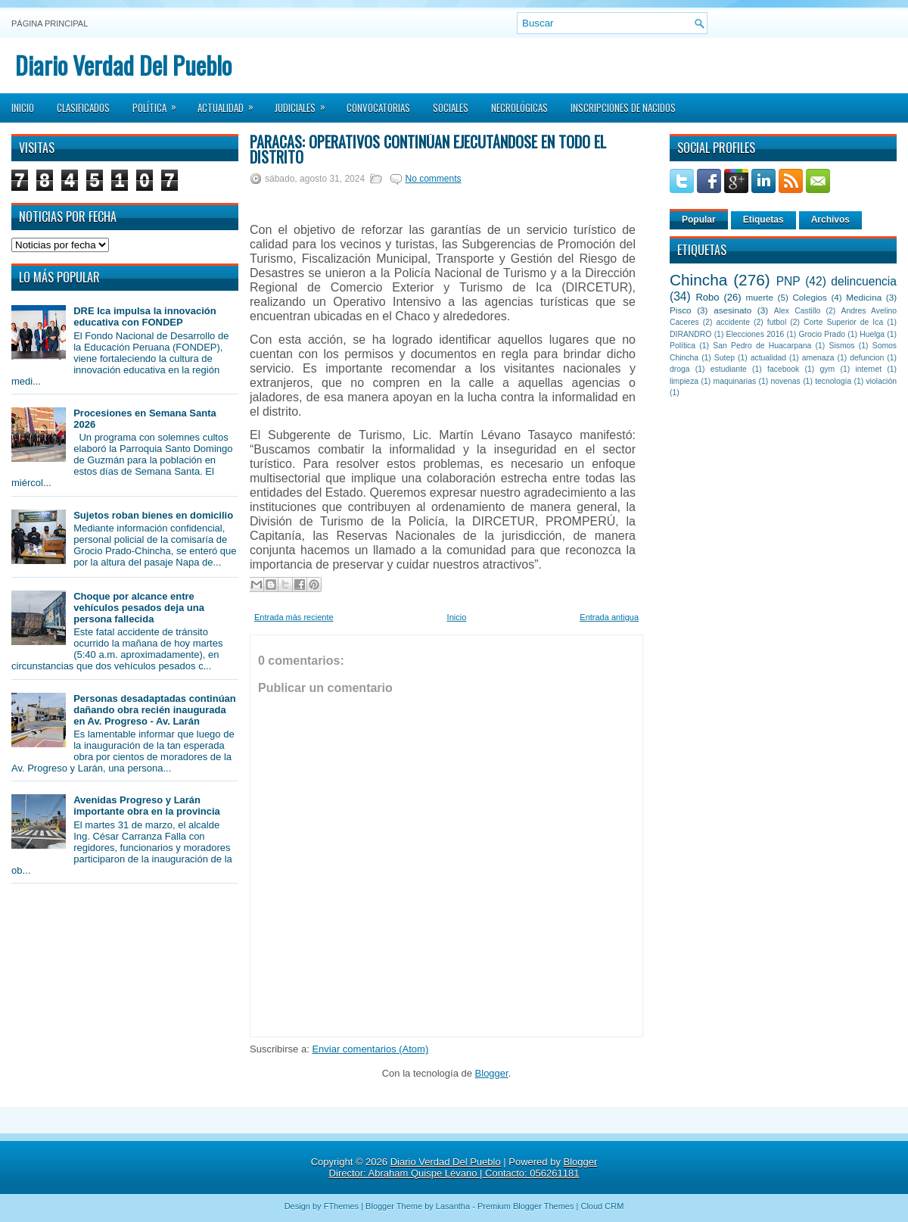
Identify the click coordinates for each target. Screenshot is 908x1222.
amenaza (818, 358)
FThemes (341, 1206)
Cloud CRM (601, 1206)
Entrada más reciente (294, 617)
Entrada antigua (609, 617)
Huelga (872, 334)
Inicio (22, 107)
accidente (733, 322)
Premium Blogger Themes (525, 1206)
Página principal (49, 23)
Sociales (450, 107)
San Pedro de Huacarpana (762, 345)
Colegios (809, 297)
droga (680, 369)
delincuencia (864, 281)
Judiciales (305, 103)
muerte (759, 297)
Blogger (491, 1073)
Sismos (841, 345)
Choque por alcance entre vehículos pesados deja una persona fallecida (138, 608)
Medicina (864, 297)
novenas (786, 381)
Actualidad (230, 103)
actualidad (768, 358)
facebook (783, 369)
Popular (699, 219)
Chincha (698, 279)
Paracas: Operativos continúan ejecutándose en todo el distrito (428, 149)
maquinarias (735, 381)
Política (159, 103)
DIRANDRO (690, 334)
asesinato (732, 310)
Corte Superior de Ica (843, 322)
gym (827, 369)
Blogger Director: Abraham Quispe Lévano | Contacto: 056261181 (463, 1167)
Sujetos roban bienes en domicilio (153, 515)
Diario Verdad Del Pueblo (123, 65)
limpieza (684, 381)
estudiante (729, 369)
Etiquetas (763, 219)
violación (881, 381)
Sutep (724, 358)
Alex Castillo (797, 311)
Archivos (830, 219)
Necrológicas (519, 107)
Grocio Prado (821, 334)
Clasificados (83, 107)
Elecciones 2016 (755, 334)
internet (868, 369)
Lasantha (453, 1206)
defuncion (867, 358)
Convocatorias (378, 107)
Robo (707, 297)
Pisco (681, 310)
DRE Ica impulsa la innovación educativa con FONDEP (144, 316)
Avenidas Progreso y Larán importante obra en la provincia (146, 805)
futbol (776, 322)
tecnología (833, 381)
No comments (433, 178)
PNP (788, 281)
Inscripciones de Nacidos (623, 107)
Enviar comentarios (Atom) (370, 1049)
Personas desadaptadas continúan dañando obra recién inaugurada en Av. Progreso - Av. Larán (154, 710)
